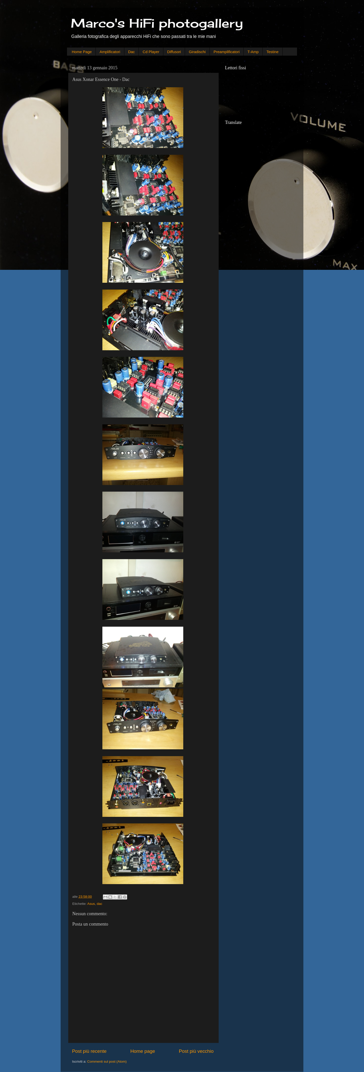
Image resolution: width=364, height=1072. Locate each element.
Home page (142, 1051)
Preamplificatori (227, 52)
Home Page (82, 52)
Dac (131, 52)
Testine (272, 52)
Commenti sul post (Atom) (107, 1061)
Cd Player (151, 52)
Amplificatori (110, 52)
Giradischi (197, 52)
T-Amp (253, 52)
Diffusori (174, 52)
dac (99, 904)
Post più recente (89, 1051)
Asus (91, 904)
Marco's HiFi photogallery (157, 23)
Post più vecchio (196, 1051)
